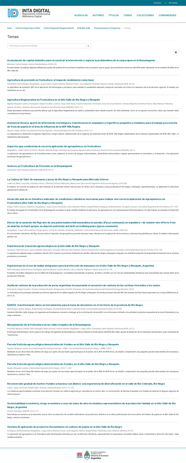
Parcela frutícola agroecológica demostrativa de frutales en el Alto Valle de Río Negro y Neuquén (63, 344)
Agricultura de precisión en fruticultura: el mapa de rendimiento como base (50, 80)
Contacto (157, 3)
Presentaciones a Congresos (107, 28)
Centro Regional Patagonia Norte (59, 28)
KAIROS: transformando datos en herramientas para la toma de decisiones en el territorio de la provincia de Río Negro (75, 305)
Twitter (14, 3)
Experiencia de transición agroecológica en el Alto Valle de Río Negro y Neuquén (53, 246)
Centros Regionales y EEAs (28, 28)
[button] (165, 3)
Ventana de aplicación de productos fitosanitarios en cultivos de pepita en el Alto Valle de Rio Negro (64, 426)
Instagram (25, 3)
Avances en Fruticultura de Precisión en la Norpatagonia (39, 166)
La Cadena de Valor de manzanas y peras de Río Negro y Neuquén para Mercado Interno (57, 179)
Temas (128, 15)
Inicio (9, 28)
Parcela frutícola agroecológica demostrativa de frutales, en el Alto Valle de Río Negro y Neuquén (63, 364)
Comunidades (167, 15)
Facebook (9, 3)
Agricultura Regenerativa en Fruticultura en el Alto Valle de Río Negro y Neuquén (53, 99)
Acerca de (81, 15)
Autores (98, 15)
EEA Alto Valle (83, 28)
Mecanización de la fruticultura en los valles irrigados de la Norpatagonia (49, 324)
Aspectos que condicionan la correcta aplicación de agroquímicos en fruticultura (54, 146)
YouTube (19, 3)
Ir (88, 46)
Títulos (114, 15)
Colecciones (145, 15)
